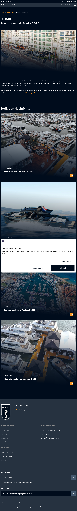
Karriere (4, 464)
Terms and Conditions (6, 507)
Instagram (3, 502)
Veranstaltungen (7, 430)
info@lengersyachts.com (26, 409)
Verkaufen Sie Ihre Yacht (50, 438)
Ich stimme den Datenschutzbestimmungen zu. (18, 483)
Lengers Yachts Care (8, 452)
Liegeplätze (45, 434)
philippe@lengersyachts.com (29, 93)
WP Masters (47, 507)
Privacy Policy (17, 507)
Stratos (3, 460)
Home (2, 12)
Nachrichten (10, 12)
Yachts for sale (65, 5)
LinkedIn (11, 502)
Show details (66, 261)
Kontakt (4, 442)
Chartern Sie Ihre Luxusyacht (51, 430)
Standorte (4, 438)
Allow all (63, 268)
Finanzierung (45, 442)
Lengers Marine (6, 456)
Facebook (17, 502)
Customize (38, 268)
